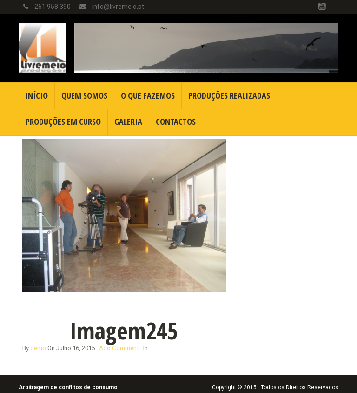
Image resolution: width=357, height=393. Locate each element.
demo (38, 348)
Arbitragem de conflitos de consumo (68, 387)
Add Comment (119, 348)
